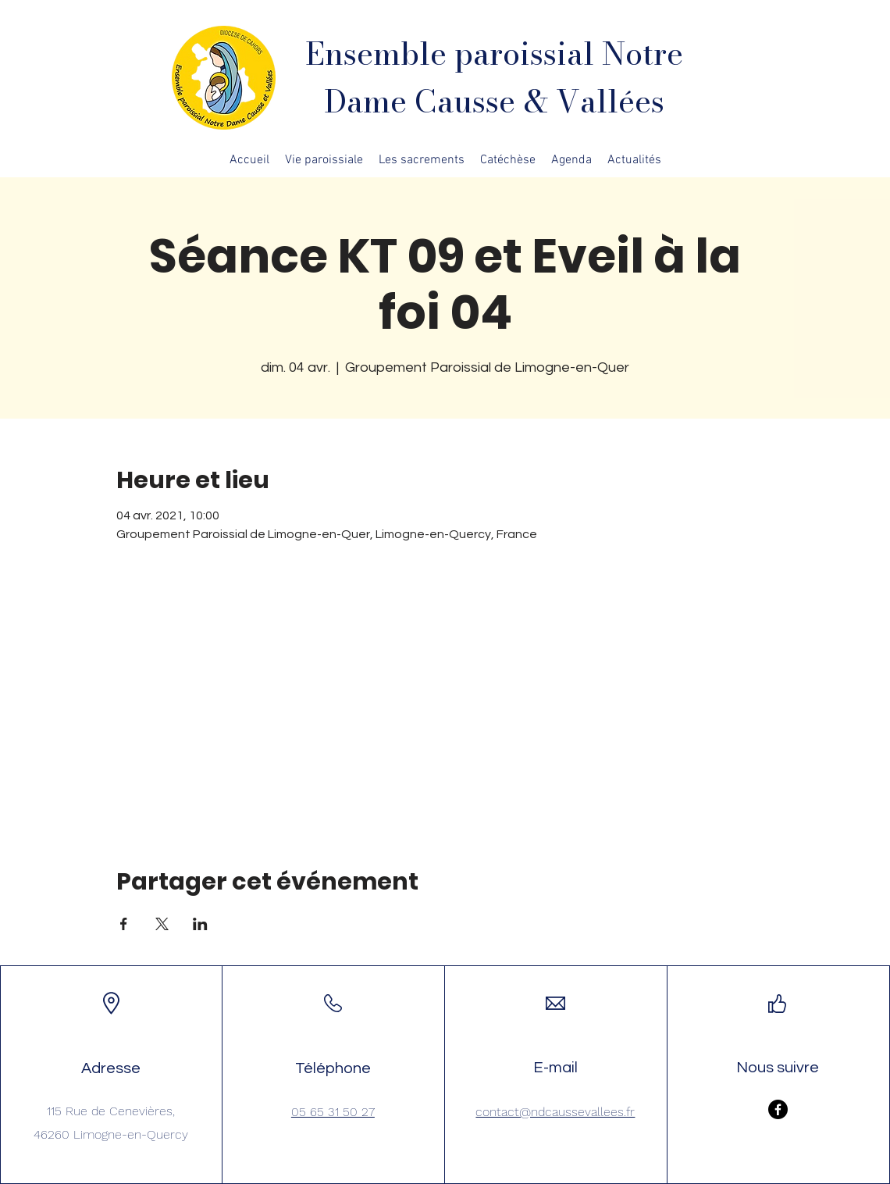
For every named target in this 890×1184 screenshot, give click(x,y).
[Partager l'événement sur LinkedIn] (200, 924)
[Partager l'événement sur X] (162, 924)
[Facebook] (778, 1109)
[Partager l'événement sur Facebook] (123, 924)
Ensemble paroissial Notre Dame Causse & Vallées (494, 77)
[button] (324, 160)
